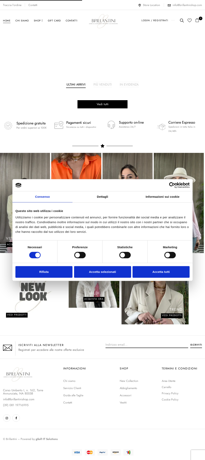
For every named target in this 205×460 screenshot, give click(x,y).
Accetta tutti (161, 271)
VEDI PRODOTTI (172, 316)
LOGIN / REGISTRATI (155, 20)
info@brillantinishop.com (187, 5)
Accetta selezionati (102, 271)
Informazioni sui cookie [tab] (163, 196)
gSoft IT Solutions (47, 439)
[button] (198, 20)
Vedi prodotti (17, 315)
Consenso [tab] (42, 196)
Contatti (32, 5)
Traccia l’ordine (12, 5)
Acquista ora (94, 299)
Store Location (149, 5)
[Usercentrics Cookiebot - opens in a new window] (172, 185)
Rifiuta (44, 271)
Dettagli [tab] (102, 196)
